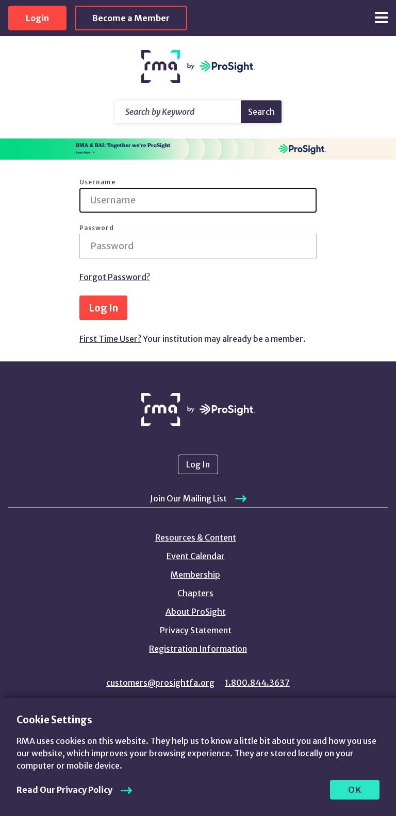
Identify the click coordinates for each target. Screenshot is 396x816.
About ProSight (196, 611)
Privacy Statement (196, 630)
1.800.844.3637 (257, 683)
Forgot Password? (114, 277)
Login (37, 18)
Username (97, 182)
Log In (103, 308)
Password (96, 228)
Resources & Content (195, 537)
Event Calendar (196, 556)
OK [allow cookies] (355, 790)
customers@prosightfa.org (160, 683)
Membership (195, 574)
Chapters (195, 593)
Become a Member (131, 18)
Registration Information (198, 649)
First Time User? (110, 339)
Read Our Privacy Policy (64, 790)
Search (261, 112)
